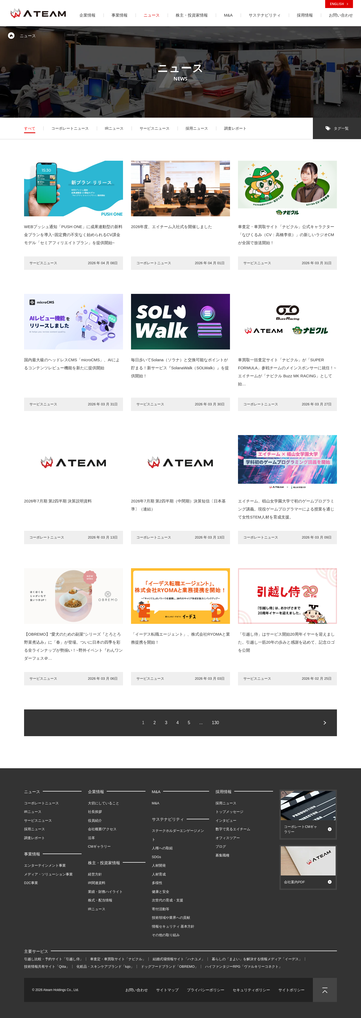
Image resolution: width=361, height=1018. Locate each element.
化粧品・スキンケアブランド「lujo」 (105, 967)
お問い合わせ (136, 990)
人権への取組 (162, 848)
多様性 (157, 883)
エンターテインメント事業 (45, 865)
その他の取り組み (166, 935)
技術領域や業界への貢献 (171, 918)
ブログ (221, 846)
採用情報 (224, 791)
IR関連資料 (96, 883)
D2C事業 (31, 883)
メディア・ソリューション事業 (48, 874)
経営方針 (95, 874)
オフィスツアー (228, 838)
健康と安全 (160, 892)
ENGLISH (339, 4)
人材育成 (159, 874)
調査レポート (34, 838)
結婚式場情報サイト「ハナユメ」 (179, 959)
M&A (156, 791)
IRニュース (32, 812)
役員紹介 (95, 821)
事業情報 (32, 854)
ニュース (32, 791)
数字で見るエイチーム (233, 829)
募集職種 (222, 855)
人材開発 (159, 865)
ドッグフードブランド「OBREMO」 (169, 967)
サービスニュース (38, 821)
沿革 (91, 838)
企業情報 (96, 791)
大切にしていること (103, 803)
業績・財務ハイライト (105, 892)
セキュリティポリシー (251, 990)
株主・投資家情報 (104, 863)
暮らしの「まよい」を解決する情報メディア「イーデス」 (257, 959)
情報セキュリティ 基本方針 (173, 926)
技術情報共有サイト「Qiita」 (47, 967)
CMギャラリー (99, 846)
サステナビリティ (168, 819)
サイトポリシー (291, 990)
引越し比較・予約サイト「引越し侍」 (53, 959)
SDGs (156, 857)
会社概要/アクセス (102, 829)
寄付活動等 (160, 909)
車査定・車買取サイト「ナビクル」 (118, 959)
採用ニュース (34, 829)
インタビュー (226, 821)
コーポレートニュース (41, 803)
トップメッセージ (229, 812)
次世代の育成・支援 (167, 900)
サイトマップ (167, 990)
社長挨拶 (95, 812)
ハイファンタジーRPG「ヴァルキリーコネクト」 (243, 967)
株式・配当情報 (100, 900)
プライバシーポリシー (205, 990)
